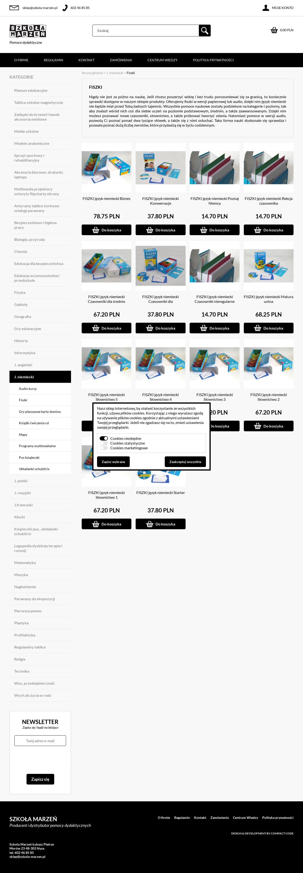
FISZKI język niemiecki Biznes (106, 198)
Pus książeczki (29, 457)
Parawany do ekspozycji (34, 598)
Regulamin (53, 60)
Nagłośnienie (25, 586)
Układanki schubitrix (34, 469)
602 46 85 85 (80, 8)
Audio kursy (28, 389)
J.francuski (23, 505)
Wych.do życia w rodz (32, 695)
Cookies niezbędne (125, 438)
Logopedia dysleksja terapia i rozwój (38, 548)
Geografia (22, 316)
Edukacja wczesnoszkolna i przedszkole (36, 277)
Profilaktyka (24, 635)
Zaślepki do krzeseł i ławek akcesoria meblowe (37, 116)
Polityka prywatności (213, 60)
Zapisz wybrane (113, 462)
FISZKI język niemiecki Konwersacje (160, 200)
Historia (21, 340)
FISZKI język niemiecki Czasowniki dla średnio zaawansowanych (106, 301)
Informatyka (24, 352)
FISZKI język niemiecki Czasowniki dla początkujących (160, 301)
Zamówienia (121, 60)
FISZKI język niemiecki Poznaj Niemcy (215, 200)
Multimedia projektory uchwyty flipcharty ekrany (36, 191)
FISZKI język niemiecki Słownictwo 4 (160, 396)
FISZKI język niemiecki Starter (160, 492)
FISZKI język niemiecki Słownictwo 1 (106, 494)
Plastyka (21, 623)
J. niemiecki (24, 377)
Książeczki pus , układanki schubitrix (36, 531)
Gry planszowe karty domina (40, 412)
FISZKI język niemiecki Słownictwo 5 (106, 396)
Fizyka (19, 292)
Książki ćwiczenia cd (34, 423)
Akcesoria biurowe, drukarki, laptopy (38, 174)
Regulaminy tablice (30, 647)
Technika (21, 671)
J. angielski (23, 364)
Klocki (19, 517)
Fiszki (23, 400)
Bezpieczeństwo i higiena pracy (35, 224)
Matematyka (25, 562)
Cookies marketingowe (129, 447)
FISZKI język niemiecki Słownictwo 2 (268, 396)
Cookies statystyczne (127, 443)
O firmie (21, 60)
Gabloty (21, 304)
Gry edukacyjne (27, 328)
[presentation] (40, 760)
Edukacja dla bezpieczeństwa (38, 263)
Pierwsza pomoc (28, 610)
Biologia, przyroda (29, 239)
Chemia (20, 251)
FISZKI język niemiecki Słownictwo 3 (214, 396)
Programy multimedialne (37, 446)
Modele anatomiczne (31, 143)
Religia (19, 659)
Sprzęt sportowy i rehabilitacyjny (29, 157)
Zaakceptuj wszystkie (185, 462)
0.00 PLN (287, 30)
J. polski (20, 480)
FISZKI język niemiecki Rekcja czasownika (269, 200)
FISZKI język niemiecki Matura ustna (268, 299)
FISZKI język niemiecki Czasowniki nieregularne (215, 299)
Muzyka (21, 574)
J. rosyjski (22, 492)
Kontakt (86, 60)
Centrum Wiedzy (162, 60)
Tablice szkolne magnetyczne (38, 102)
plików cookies (132, 413)
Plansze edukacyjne (31, 90)
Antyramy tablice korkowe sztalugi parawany (36, 208)
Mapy (23, 434)
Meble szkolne (26, 131)
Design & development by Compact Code (262, 833)
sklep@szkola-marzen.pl (40, 8)
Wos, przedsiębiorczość (34, 683)
